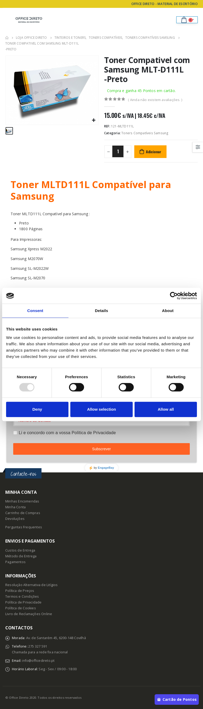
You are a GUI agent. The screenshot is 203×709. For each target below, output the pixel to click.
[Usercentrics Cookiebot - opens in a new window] (174, 296)
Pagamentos (15, 562)
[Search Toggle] (168, 19)
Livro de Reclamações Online (28, 614)
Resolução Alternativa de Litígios (31, 585)
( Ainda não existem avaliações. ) (155, 99)
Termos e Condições (22, 596)
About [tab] (168, 310)
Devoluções (15, 518)
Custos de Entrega (20, 550)
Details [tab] (101, 310)
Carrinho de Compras (22, 513)
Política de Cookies (20, 608)
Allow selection (101, 409)
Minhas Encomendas (22, 501)
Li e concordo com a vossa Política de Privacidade (67, 433)
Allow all (166, 409)
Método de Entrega (20, 556)
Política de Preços (19, 590)
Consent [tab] (35, 310)
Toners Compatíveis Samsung (144, 133)
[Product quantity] (118, 151)
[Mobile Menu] (9, 19)
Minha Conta (15, 507)
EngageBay (106, 467)
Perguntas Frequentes (23, 527)
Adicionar (153, 151)
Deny (37, 409)
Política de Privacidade (23, 602)
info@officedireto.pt (38, 660)
